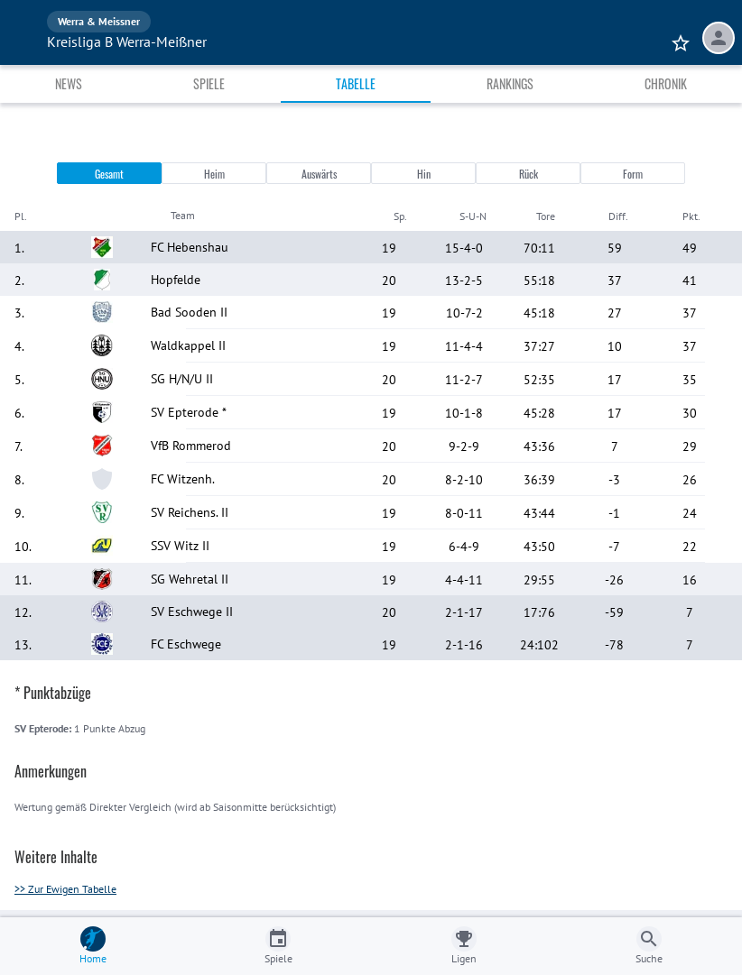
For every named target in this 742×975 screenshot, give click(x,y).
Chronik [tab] (666, 83)
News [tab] (68, 83)
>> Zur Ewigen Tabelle (65, 889)
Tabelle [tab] (356, 83)
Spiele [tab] (209, 83)
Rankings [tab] (510, 83)
